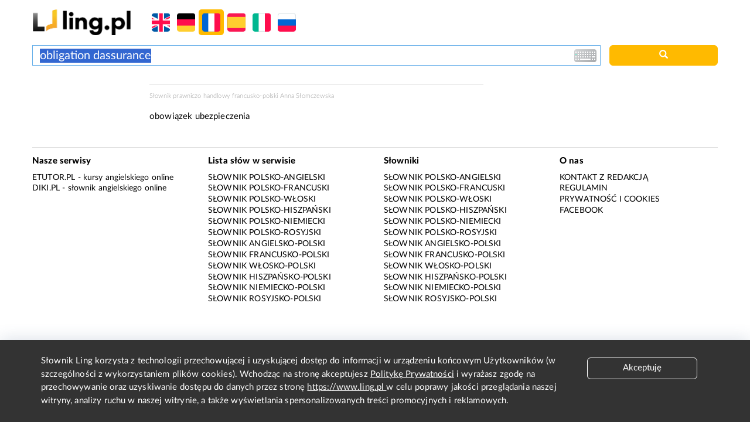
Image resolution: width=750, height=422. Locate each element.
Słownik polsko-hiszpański (269, 210)
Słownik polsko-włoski (262, 199)
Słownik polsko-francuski (269, 188)
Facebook (581, 210)
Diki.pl (46, 188)
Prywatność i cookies (610, 199)
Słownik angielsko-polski (267, 244)
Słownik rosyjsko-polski (264, 299)
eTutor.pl (53, 177)
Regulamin (584, 188)
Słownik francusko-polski (269, 255)
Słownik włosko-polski (262, 266)
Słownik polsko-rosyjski (264, 233)
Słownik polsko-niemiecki (267, 221)
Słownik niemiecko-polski (267, 288)
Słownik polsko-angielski (267, 177)
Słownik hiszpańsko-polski (269, 277)
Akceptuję (642, 367)
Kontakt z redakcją (604, 177)
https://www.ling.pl (346, 387)
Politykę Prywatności (412, 374)
